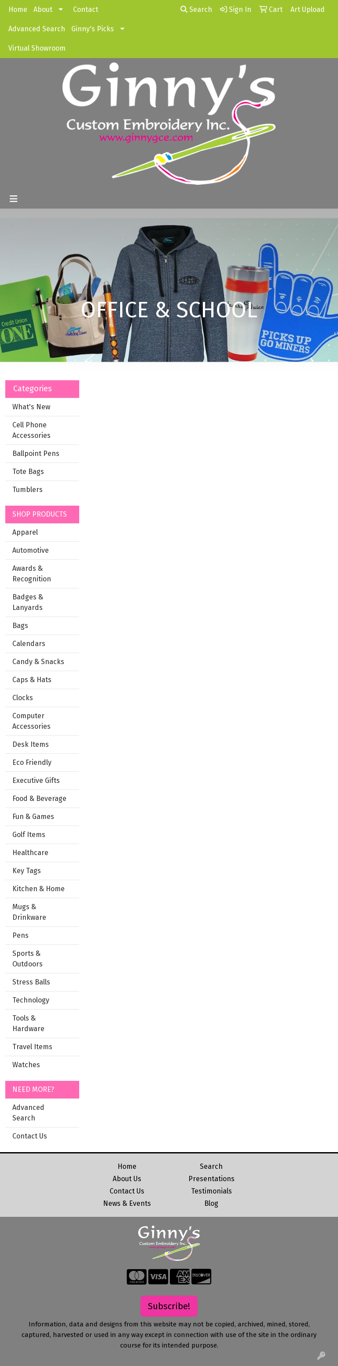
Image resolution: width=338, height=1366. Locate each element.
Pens (20, 935)
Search (196, 9)
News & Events (127, 1203)
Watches (26, 1065)
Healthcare (30, 852)
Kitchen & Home (38, 889)
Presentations (211, 1179)
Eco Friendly (31, 762)
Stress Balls (31, 982)
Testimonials (211, 1191)
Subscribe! (169, 1306)
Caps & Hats (31, 680)
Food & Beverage (39, 798)
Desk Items (30, 744)
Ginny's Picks (92, 29)
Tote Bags (28, 471)
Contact (85, 9)
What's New (31, 407)
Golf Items (28, 834)
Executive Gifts (36, 780)
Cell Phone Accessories (31, 430)
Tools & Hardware (28, 1023)
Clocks (22, 698)
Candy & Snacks (38, 661)
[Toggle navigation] (13, 199)
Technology (30, 1000)
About (42, 9)
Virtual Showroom (37, 48)
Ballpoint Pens (35, 453)
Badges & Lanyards (27, 602)
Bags (20, 625)
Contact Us (29, 1136)
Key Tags (26, 871)
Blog (211, 1203)
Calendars (28, 643)
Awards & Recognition (31, 573)
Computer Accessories (31, 721)
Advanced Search (36, 29)
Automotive (30, 550)
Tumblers (27, 489)
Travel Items (32, 1047)
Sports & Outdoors (27, 958)
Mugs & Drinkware (29, 912)
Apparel (25, 532)
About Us (127, 1179)
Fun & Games (33, 816)
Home (17, 9)
